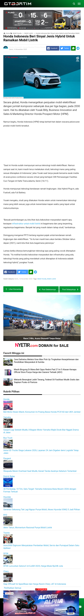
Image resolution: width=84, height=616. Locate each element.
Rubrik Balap (9, 476)
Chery (6, 571)
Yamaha (7, 417)
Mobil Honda (42, 279)
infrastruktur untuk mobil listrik (26, 223)
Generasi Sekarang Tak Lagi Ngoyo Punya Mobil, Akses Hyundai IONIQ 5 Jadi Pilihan (41, 509)
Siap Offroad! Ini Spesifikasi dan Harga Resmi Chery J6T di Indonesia (34, 584)
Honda (6, 399)
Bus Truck (7, 438)
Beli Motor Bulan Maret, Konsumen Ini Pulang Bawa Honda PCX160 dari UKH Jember (42, 412)
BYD (5, 515)
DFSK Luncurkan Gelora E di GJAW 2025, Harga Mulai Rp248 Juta (33, 566)
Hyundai (7, 497)
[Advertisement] (42, 146)
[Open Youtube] (79, 606)
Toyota (6, 533)
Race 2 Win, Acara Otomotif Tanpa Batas (42, 338)
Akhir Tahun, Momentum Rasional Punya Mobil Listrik (27, 527)
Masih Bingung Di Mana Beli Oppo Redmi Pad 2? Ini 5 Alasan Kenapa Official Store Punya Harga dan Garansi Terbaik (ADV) (45, 370)
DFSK (5, 553)
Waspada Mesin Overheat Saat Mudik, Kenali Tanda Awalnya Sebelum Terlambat (40, 471)
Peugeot (7, 458)
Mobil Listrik (51, 279)
